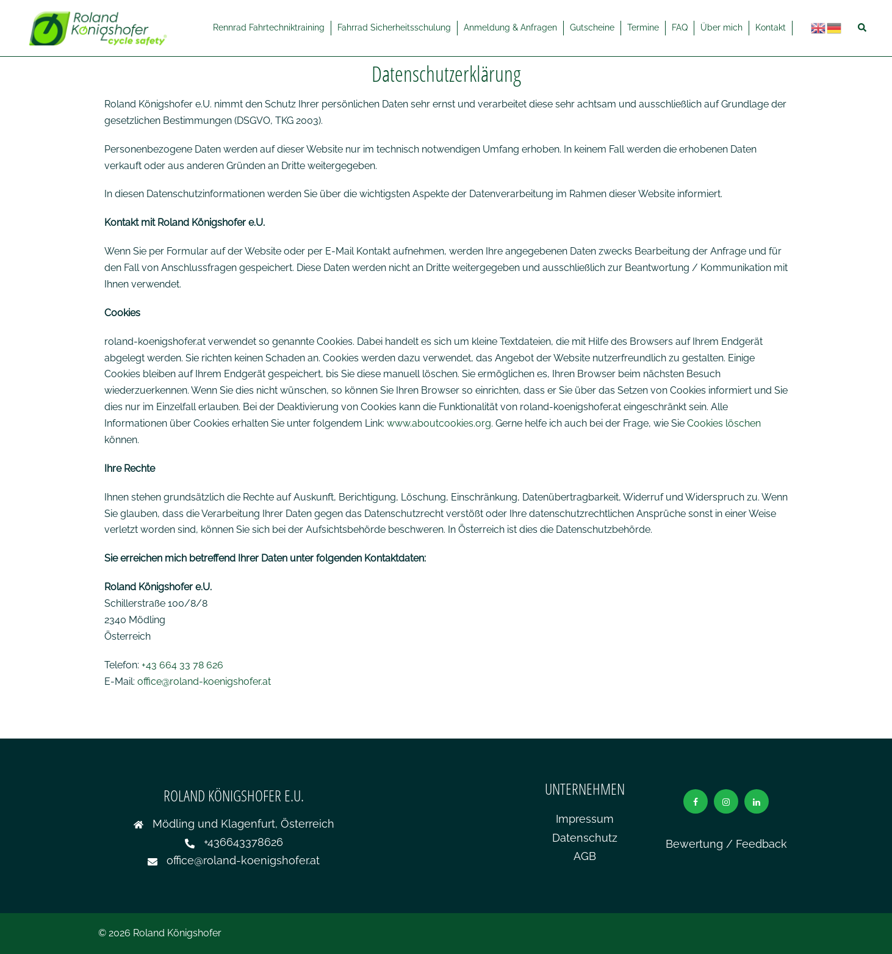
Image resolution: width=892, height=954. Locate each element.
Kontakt (770, 27)
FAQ (680, 27)
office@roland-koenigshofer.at (204, 681)
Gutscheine (592, 27)
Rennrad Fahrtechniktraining (269, 27)
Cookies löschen (724, 423)
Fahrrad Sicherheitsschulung (394, 27)
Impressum (585, 818)
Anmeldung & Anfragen (510, 27)
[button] (863, 28)
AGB (585, 856)
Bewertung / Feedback (726, 843)
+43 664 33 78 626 (182, 665)
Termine (643, 27)
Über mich (721, 27)
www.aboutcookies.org (439, 423)
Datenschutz (584, 837)
